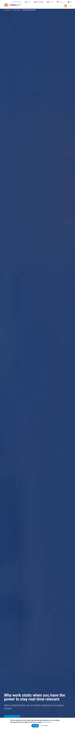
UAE (70, 2)
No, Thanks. (44, 725)
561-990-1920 (17, 2)
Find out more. (47, 722)
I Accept (35, 725)
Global (28, 2)
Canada (50, 2)
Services (7, 10)
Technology (16, 10)
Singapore (61, 2)
